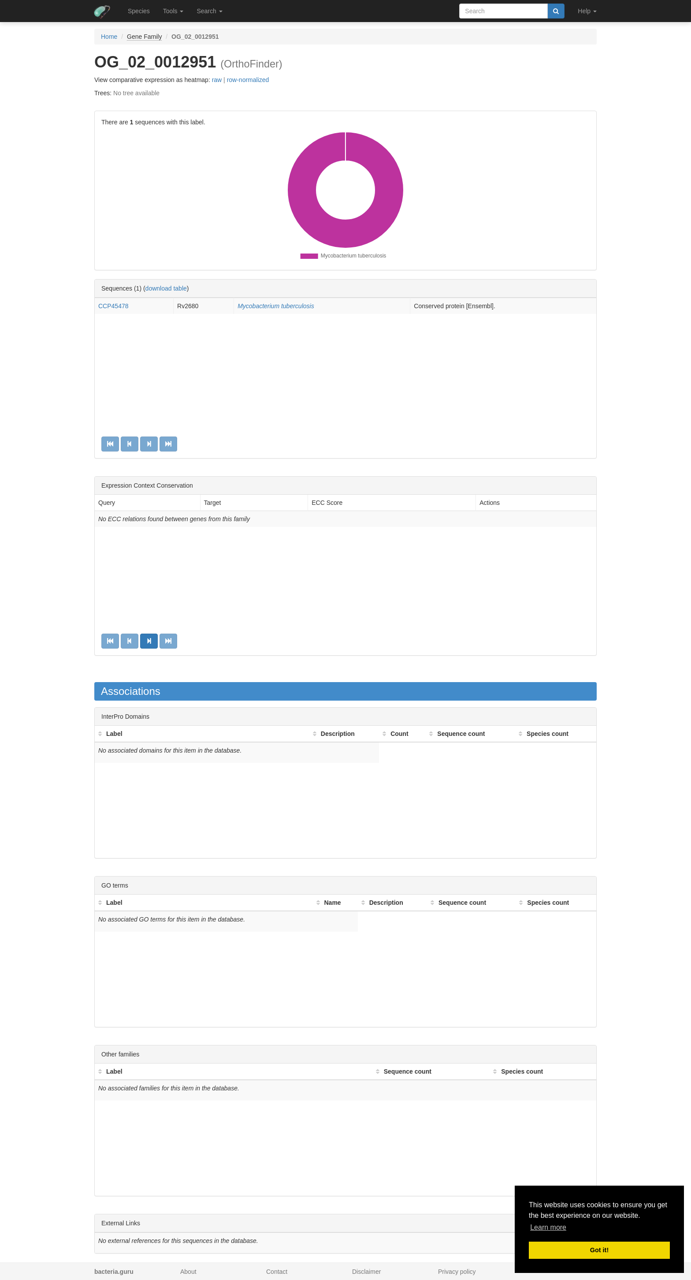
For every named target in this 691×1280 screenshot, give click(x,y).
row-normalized (248, 79)
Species (139, 11)
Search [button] (209, 11)
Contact (276, 1271)
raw (217, 79)
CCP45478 (113, 306)
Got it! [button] (599, 1250)
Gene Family (144, 36)
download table (166, 288)
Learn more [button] (548, 1227)
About (188, 1271)
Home (109, 36)
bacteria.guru (114, 1271)
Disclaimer (366, 1271)
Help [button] (587, 11)
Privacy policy (457, 1271)
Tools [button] (173, 11)
